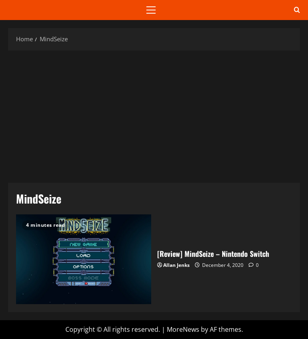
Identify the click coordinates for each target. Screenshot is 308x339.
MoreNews (183, 329)
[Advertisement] (154, 115)
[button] (151, 10)
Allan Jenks (176, 265)
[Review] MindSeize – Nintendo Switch (83, 259)
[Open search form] (297, 10)
